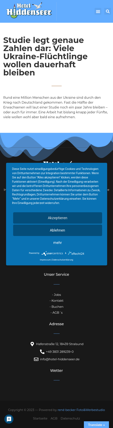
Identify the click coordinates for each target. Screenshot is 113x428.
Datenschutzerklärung (62, 260)
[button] (98, 11)
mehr (57, 242)
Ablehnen (57, 230)
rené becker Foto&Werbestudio (81, 410)
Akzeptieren (57, 218)
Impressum (45, 260)
